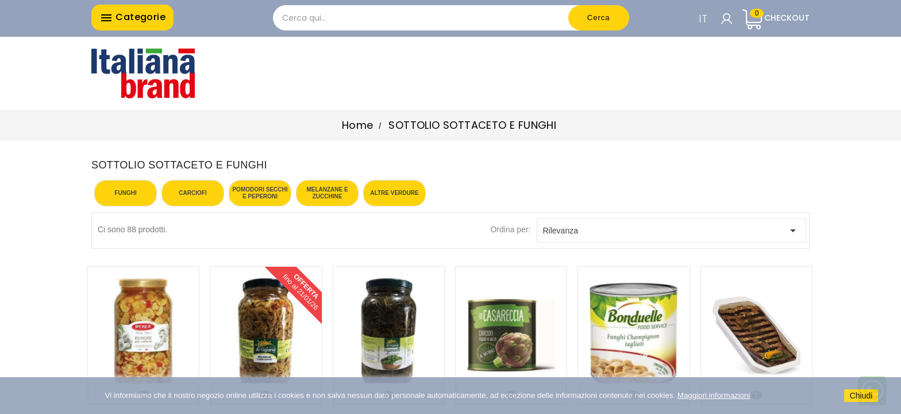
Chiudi (861, 395)
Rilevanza (671, 230)
